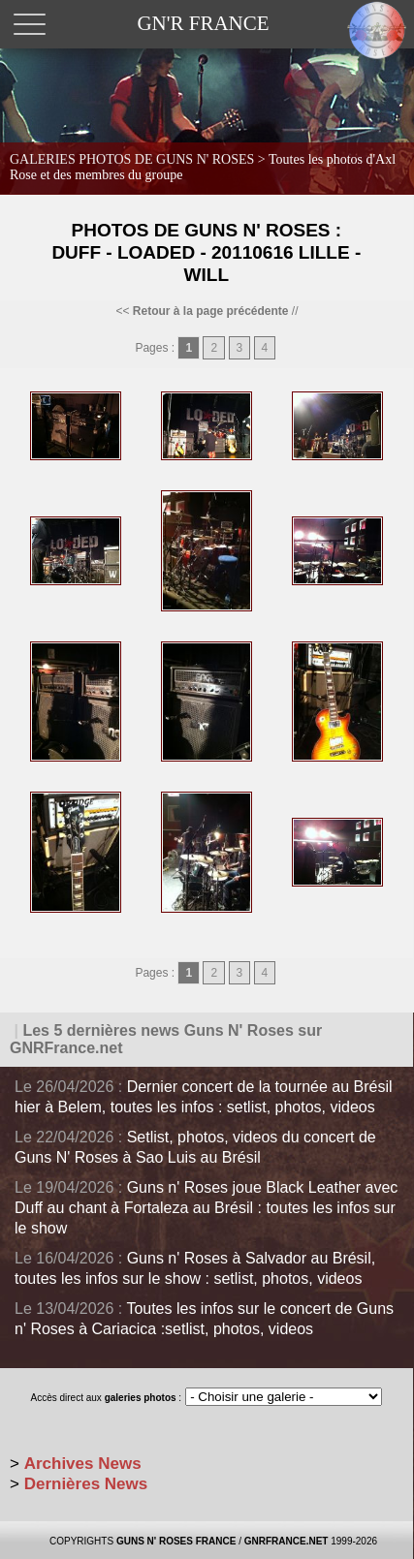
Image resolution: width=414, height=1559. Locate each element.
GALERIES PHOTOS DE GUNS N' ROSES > (203, 167)
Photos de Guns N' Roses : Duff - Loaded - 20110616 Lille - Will (206, 252)
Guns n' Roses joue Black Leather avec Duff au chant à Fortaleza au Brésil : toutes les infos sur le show (206, 1207)
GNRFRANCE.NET (286, 1541)
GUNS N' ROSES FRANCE (176, 1541)
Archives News (83, 1463)
